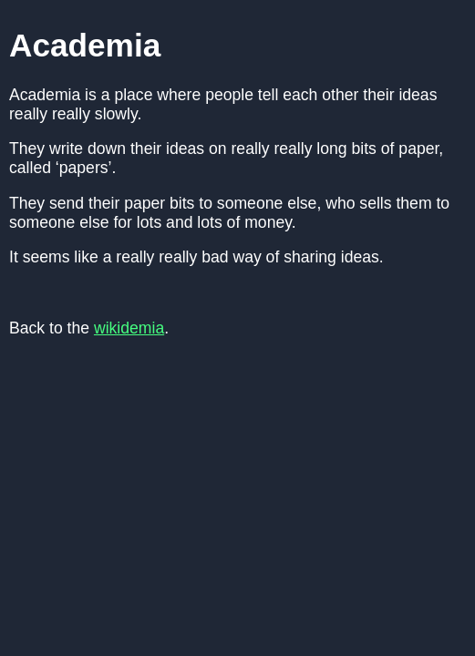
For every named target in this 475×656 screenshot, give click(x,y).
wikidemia (129, 328)
